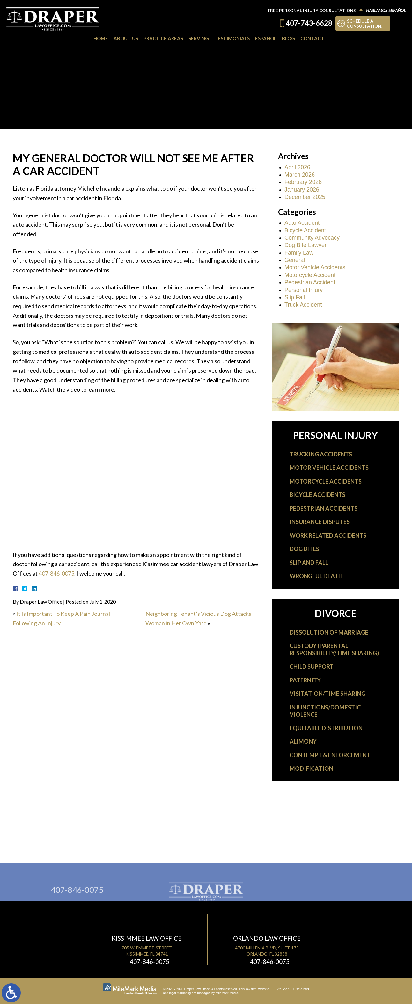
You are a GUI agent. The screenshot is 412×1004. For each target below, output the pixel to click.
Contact (312, 38)
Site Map (282, 989)
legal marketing (180, 993)
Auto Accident (302, 223)
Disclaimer (301, 989)
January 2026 (301, 189)
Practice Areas (163, 38)
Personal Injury (303, 290)
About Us (126, 38)
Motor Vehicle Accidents (314, 267)
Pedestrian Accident (309, 282)
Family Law (298, 253)
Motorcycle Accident (309, 275)
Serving (198, 38)
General (294, 260)
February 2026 (303, 182)
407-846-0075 (56, 573)
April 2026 (297, 167)
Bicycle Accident (305, 230)
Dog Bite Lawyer (305, 245)
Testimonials (232, 38)
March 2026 (299, 174)
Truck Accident (303, 305)
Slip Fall (294, 297)
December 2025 (304, 197)
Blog (288, 38)
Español (265, 38)
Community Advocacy (312, 238)
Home (100, 38)
